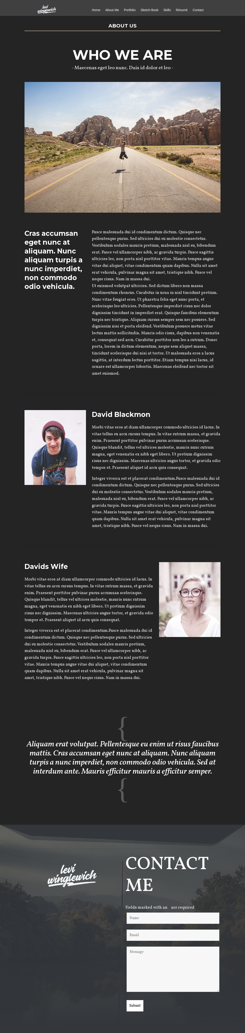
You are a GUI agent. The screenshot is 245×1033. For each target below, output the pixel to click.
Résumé (182, 10)
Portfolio (129, 10)
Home (96, 10)
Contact (198, 10)
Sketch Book (150, 10)
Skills (167, 10)
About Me (112, 10)
